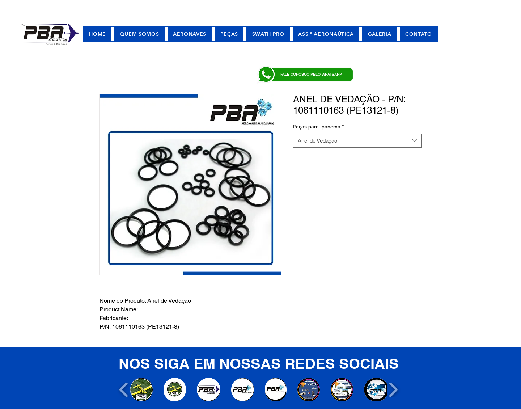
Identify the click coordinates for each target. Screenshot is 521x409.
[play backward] (124, 390)
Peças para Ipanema (318, 127)
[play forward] (393, 390)
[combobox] (357, 141)
